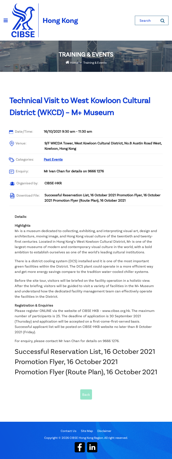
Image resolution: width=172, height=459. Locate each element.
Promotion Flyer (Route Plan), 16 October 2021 (86, 371)
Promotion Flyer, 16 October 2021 (66, 361)
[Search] (162, 20)
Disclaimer (104, 431)
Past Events (53, 159)
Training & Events (95, 62)
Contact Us (68, 431)
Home (72, 62)
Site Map (87, 431)
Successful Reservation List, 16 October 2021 (85, 351)
